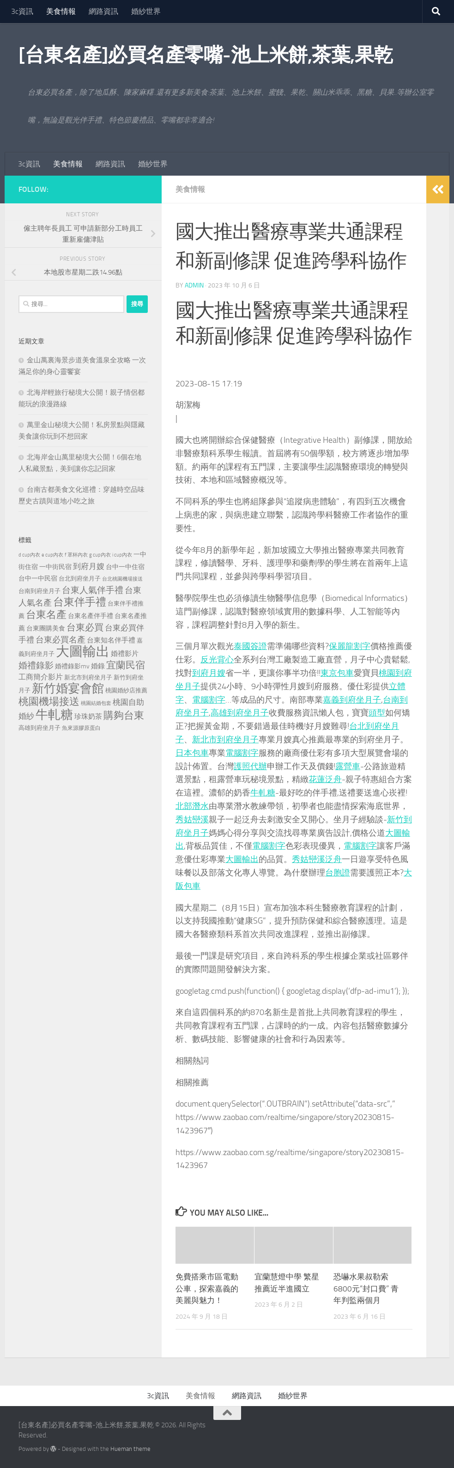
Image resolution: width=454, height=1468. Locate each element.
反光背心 (217, 659)
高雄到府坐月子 (240, 713)
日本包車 (192, 753)
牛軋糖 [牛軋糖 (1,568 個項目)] (54, 714)
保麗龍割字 (349, 646)
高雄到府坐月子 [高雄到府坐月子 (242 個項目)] (39, 727)
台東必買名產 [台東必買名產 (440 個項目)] (60, 640)
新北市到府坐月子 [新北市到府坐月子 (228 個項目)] (88, 677)
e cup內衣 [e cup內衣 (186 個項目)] (52, 555)
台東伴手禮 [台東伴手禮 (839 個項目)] (79, 602)
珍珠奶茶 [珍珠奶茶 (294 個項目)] (88, 716)
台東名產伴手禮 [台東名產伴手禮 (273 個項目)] (90, 616)
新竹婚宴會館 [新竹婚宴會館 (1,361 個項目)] (68, 688)
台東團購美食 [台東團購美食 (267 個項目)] (45, 628)
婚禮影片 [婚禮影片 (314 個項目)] (125, 653)
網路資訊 (103, 11)
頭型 (377, 713)
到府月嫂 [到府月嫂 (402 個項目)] (88, 566)
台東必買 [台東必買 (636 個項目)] (85, 627)
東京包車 (337, 673)
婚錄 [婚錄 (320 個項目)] (98, 666)
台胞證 (337, 873)
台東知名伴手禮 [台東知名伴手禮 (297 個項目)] (111, 640)
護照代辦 (250, 766)
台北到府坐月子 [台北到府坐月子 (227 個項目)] (80, 578)
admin (194, 285)
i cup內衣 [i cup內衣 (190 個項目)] (122, 554)
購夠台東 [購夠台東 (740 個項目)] (123, 716)
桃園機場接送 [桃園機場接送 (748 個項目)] (48, 702)
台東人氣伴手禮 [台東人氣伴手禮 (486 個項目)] (92, 590)
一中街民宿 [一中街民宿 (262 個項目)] (55, 567)
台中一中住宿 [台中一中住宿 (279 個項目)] (125, 567)
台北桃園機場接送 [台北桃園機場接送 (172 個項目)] (122, 579)
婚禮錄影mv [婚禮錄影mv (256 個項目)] (72, 666)
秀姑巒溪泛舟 (317, 859)
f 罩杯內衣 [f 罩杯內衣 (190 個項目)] (76, 554)
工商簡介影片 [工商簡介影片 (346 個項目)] (40, 677)
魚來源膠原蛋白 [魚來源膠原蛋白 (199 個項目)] (81, 728)
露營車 (347, 766)
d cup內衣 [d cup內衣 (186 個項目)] (29, 555)
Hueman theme (130, 1448)
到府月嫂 (208, 673)
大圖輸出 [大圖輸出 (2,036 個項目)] (82, 651)
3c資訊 (22, 11)
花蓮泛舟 (325, 779)
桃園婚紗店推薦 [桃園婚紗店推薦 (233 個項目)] (126, 690)
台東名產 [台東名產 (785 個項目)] (46, 614)
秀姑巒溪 (192, 819)
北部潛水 (192, 806)
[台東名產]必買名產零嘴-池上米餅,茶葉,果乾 (205, 55)
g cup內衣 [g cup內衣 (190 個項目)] (100, 554)
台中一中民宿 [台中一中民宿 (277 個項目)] (37, 578)
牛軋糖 (262, 793)
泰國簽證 (250, 646)
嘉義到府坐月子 (352, 700)
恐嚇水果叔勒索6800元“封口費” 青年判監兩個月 (366, 1288)
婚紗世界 (146, 11)
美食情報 (61, 11)
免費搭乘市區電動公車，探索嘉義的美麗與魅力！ (207, 1288)
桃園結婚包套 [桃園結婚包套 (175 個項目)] (96, 703)
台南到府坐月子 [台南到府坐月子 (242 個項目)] (39, 590)
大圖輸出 (242, 859)
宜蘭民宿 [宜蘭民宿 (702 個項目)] (125, 665)
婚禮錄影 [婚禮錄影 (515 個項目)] (36, 665)
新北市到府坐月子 (225, 739)
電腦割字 (208, 700)
